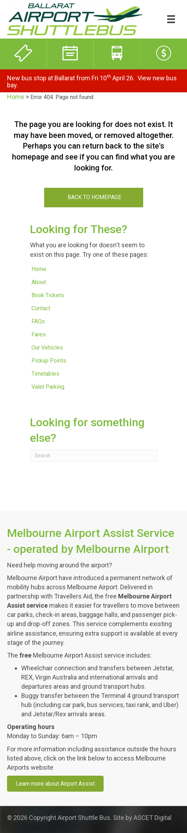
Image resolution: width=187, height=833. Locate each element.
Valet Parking (47, 386)
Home (15, 96)
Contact (40, 308)
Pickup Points (48, 360)
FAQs (38, 321)
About (38, 282)
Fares (38, 334)
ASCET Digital (152, 817)
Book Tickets (47, 295)
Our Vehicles (47, 347)
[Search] (93, 456)
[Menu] (171, 19)
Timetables (45, 373)
